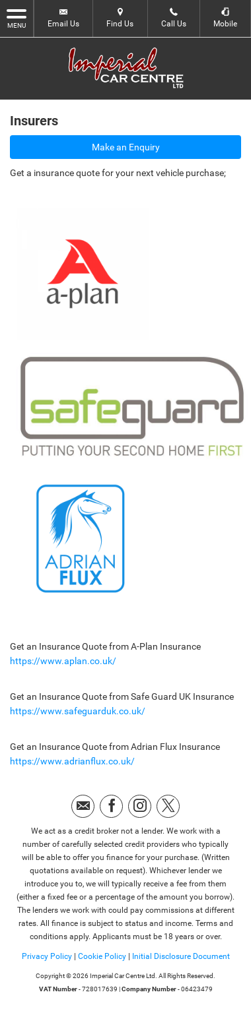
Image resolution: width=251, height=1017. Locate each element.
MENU (16, 18)
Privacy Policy (47, 956)
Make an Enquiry (126, 147)
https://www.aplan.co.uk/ (63, 661)
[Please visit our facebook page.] (111, 806)
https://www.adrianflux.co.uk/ (72, 761)
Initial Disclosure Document (181, 956)
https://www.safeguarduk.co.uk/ (77, 711)
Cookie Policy (102, 956)
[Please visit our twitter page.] (168, 806)
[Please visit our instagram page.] (139, 806)
